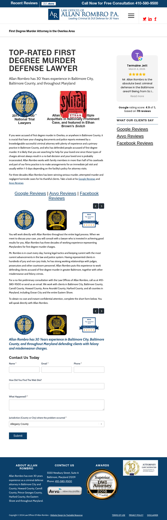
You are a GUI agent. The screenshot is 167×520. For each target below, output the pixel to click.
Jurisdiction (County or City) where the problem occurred (38, 417)
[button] (95, 206)
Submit (17, 435)
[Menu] (129, 16)
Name (13, 363)
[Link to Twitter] (144, 19)
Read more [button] (137, 96)
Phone (78, 363)
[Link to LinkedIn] (150, 19)
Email (45, 363)
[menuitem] (24, 4)
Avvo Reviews (16, 183)
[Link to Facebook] (155, 19)
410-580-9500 (146, 4)
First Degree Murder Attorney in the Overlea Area (42, 31)
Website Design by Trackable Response (66, 515)
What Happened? (18, 396)
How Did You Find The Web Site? (25, 380)
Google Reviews (86, 179)
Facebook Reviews (135, 143)
